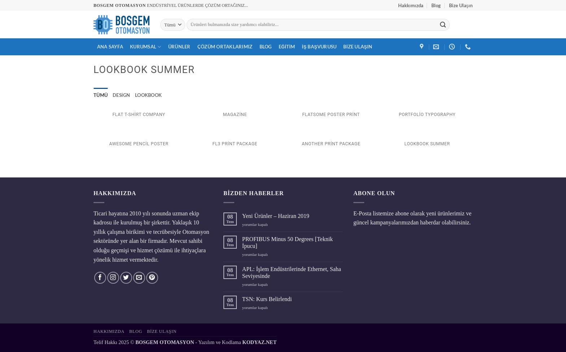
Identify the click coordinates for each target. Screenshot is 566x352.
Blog (436, 5)
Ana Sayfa (110, 47)
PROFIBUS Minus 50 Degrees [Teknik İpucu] (287, 242)
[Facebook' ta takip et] (100, 278)
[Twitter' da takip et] (126, 278)
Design (121, 95)
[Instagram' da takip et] (113, 278)
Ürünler (179, 47)
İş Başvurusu (319, 47)
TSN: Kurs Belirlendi (267, 299)
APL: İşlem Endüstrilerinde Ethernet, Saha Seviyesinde (291, 272)
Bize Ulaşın (461, 5)
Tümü (100, 95)
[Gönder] (443, 25)
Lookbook (148, 95)
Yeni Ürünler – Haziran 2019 (275, 216)
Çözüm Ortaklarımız (225, 47)
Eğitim (287, 47)
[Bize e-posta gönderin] (139, 278)
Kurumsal (145, 46)
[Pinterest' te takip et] (152, 278)
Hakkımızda (410, 5)
